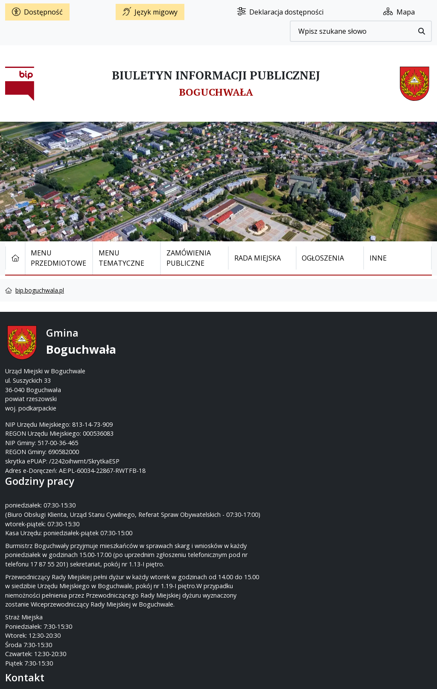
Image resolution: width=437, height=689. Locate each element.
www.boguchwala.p (251, 380)
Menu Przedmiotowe (58, 258)
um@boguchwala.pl (271, 371)
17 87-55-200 (252, 353)
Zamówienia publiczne (188, 258)
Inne (378, 258)
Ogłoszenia (323, 258)
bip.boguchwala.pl (39, 290)
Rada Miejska (257, 258)
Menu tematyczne (121, 258)
